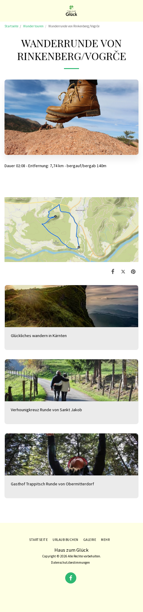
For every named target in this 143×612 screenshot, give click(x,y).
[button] (7, 10)
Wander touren (33, 26)
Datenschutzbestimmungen (70, 562)
